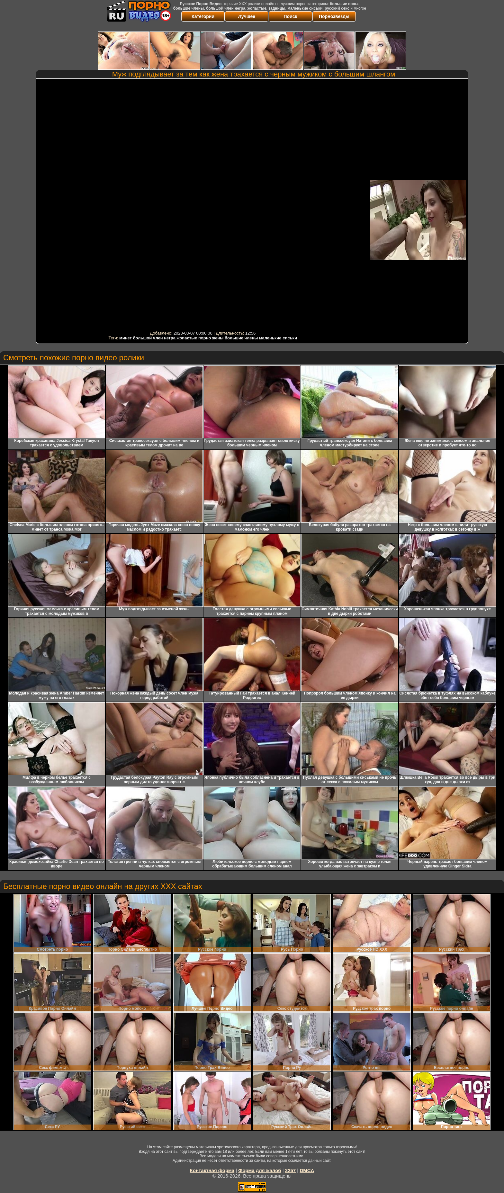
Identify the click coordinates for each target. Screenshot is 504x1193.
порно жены (210, 338)
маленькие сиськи (278, 338)
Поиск (290, 16)
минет (125, 338)
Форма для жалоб (259, 1170)
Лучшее (246, 16)
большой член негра (154, 338)
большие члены (241, 338)
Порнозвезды (334, 16)
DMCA (307, 1170)
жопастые (187, 338)
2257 (290, 1170)
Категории (203, 16)
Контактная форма (212, 1170)
